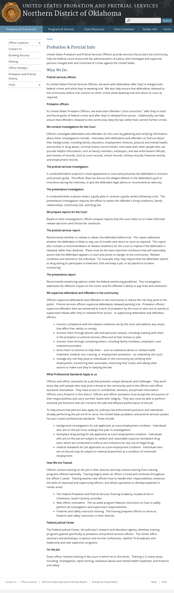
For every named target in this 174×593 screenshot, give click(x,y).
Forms (167, 29)
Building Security (19, 55)
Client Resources (94, 29)
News (154, 581)
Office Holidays (18, 68)
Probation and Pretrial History (22, 76)
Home (50, 39)
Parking (13, 61)
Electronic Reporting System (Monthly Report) (64, 581)
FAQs (12, 84)
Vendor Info (150, 29)
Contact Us (15, 49)
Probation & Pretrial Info (21, 29)
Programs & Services (61, 29)
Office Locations (19, 42)
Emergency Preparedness (105, 581)
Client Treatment (124, 29)
